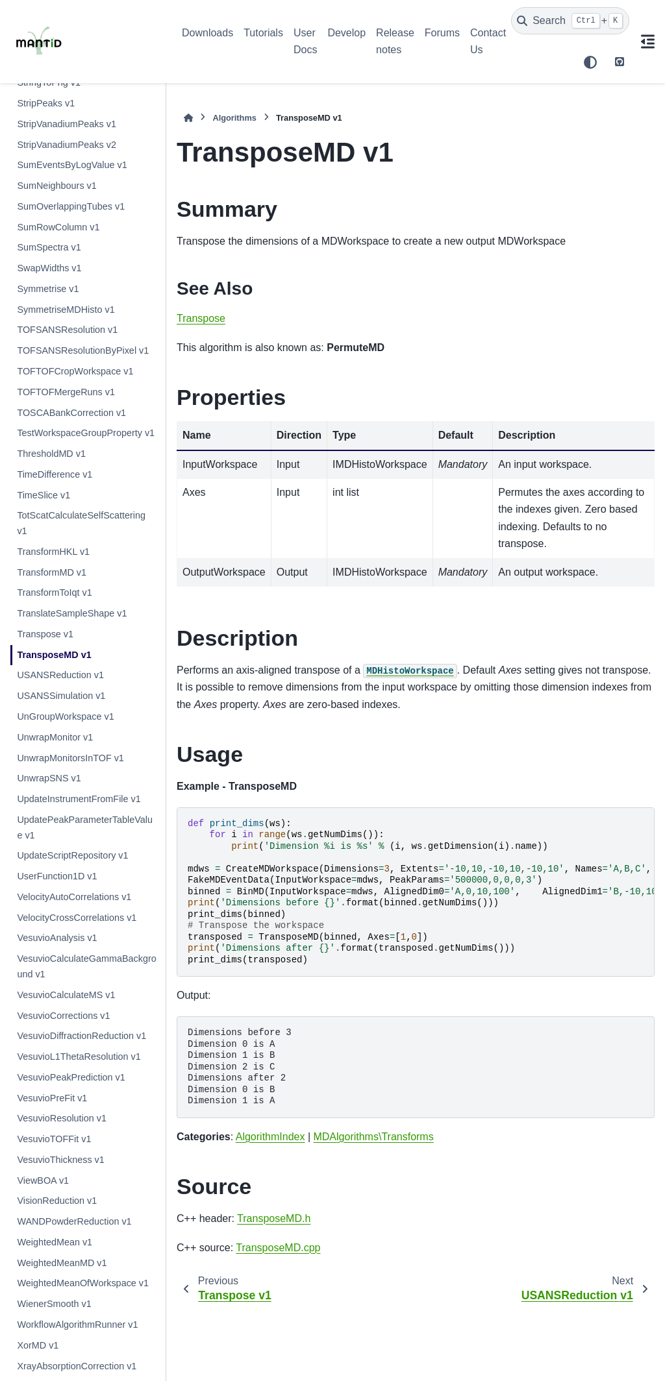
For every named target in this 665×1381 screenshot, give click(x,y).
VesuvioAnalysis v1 (57, 938)
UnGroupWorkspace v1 (65, 716)
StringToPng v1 (49, 82)
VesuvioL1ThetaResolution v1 (78, 1056)
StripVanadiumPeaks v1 (66, 124)
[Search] (570, 20)
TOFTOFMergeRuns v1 (66, 392)
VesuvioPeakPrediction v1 (71, 1077)
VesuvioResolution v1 (62, 1118)
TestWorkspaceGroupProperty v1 (86, 433)
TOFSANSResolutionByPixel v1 (83, 350)
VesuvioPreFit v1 (52, 1098)
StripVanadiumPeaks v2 (66, 145)
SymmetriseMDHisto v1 (65, 309)
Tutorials (263, 32)
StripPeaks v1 (46, 103)
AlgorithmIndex (270, 1136)
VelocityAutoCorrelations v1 (74, 897)
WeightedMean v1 (54, 1242)
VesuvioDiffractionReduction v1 (81, 1036)
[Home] (188, 118)
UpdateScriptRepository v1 (72, 855)
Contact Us (488, 41)
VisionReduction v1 (57, 1200)
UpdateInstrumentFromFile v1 (78, 799)
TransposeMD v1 (54, 655)
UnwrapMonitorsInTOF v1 (70, 758)
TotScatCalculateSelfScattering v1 (81, 523)
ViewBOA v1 (43, 1180)
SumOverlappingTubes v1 (71, 206)
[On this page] (647, 42)
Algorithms (234, 118)
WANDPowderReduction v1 (74, 1221)
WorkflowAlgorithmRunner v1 (77, 1324)
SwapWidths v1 (49, 268)
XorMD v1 (37, 1345)
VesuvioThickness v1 (60, 1160)
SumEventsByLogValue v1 (72, 165)
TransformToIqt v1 (54, 592)
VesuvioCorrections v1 (63, 1015)
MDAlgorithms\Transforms (373, 1136)
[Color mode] (590, 62)
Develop (346, 32)
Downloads (207, 32)
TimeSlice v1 (43, 495)
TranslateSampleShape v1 (72, 613)
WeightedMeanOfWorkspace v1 (83, 1283)
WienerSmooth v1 (54, 1304)
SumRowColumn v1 (58, 227)
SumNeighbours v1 (56, 185)
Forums (442, 32)
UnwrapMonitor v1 (55, 737)
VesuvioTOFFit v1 (54, 1139)
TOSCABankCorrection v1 (71, 413)
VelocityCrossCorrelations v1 (76, 917)
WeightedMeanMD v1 (62, 1263)
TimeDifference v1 (54, 474)
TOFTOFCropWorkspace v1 (75, 371)
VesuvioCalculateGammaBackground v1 (86, 966)
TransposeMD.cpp (278, 1247)
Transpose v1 (45, 634)
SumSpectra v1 (49, 247)
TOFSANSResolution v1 (67, 329)
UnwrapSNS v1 (49, 778)
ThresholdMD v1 (51, 453)
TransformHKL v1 (53, 551)
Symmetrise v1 (48, 289)
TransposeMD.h (273, 1218)
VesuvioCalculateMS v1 (66, 995)
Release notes (395, 41)
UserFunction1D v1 (57, 876)
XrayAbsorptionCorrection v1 (76, 1366)
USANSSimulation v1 (61, 695)
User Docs (305, 41)
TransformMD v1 (51, 572)
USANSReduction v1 (60, 675)
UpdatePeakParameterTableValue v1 (85, 827)
